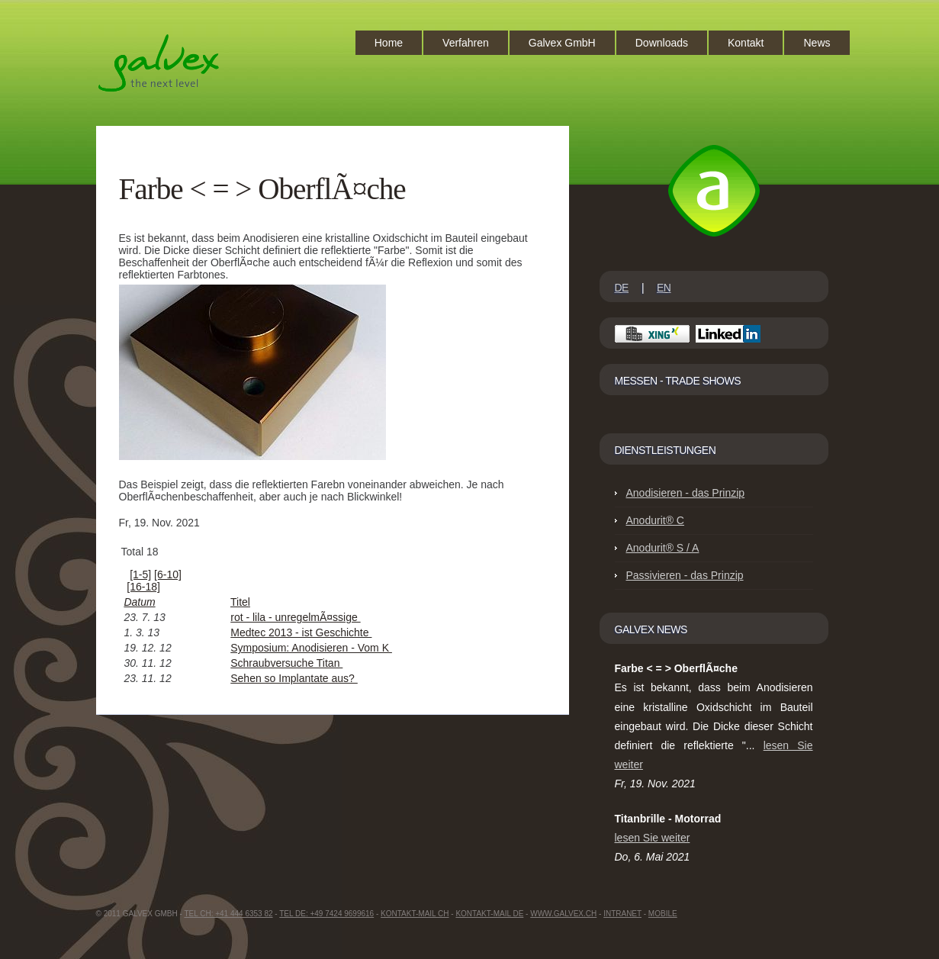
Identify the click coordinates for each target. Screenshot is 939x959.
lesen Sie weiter (652, 838)
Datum (139, 602)
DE (622, 288)
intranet (622, 913)
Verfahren (465, 43)
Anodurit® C (655, 520)
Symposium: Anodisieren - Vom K (311, 648)
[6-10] (168, 574)
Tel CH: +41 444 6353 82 (228, 913)
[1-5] (140, 574)
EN (663, 288)
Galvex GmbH (562, 43)
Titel (240, 602)
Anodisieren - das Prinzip (685, 493)
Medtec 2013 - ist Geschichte (300, 632)
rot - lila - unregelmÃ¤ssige (295, 617)
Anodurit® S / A (662, 548)
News (816, 43)
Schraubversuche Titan (286, 663)
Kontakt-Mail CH (415, 913)
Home (389, 43)
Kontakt (746, 43)
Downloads (661, 43)
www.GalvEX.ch (563, 913)
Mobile (662, 913)
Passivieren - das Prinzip (685, 575)
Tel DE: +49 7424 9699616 (326, 913)
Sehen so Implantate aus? (294, 678)
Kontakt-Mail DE (489, 913)
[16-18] (143, 587)
